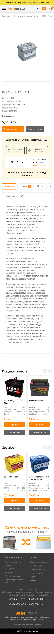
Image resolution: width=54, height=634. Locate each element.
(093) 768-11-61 (37, 604)
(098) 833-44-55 (17, 604)
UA (43, 8)
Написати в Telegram (36, 150)
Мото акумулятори (13, 576)
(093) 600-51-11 (17, 599)
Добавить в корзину (13, 129)
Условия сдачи (38, 165)
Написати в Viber (15, 150)
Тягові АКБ (9, 572)
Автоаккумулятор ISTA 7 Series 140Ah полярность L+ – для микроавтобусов (39, 478)
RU (38, 8)
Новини (33, 580)
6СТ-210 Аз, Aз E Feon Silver (13, 402)
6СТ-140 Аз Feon (11, 477)
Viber (24, 2)
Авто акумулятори (13, 562)
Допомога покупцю (38, 569)
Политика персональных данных (27, 624)
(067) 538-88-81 (37, 599)
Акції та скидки (36, 565)
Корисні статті (36, 573)
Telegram (31, 2)
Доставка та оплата (38, 562)
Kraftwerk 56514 (36, 401)
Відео (32, 576)
